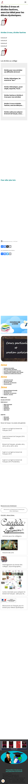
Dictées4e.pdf (4, 40)
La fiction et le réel (8, 380)
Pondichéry (6, 407)
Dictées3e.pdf (4, 37)
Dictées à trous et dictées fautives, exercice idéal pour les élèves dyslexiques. (13, 104)
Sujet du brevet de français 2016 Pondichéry (13, 437)
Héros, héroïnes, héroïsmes (10, 369)
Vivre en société (7, 384)
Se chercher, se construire (10, 382)
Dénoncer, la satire (8, 394)
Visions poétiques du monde (10, 390)
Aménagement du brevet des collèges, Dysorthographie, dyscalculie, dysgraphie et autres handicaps (13, 565)
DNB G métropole (8, 404)
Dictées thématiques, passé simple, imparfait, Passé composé (13, 87)
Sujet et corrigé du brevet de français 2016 (12, 429)
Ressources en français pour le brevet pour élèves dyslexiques (14, 510)
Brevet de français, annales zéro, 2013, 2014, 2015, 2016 (13, 445)
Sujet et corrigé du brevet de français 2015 (12, 453)
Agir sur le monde (8, 381)
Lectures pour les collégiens (12, 536)
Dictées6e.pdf (4, 46)
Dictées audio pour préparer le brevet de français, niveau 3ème (13, 113)
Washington (7, 408)
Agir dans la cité (8, 391)
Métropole (6, 417)
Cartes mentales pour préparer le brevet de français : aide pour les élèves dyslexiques (13, 593)
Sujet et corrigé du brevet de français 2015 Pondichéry (12, 461)
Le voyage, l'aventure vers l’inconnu (12, 370)
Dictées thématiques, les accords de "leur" (12, 79)
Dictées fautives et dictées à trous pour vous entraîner (13, 96)
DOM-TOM (6, 405)
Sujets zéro (6, 410)
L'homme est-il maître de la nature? (12, 373)
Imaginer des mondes (9, 368)
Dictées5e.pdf (4, 43)
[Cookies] (3, 781)
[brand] (2, 2)
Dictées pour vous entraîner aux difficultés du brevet (13, 71)
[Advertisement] (14, 136)
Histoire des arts (8, 553)
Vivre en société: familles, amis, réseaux (13, 372)
